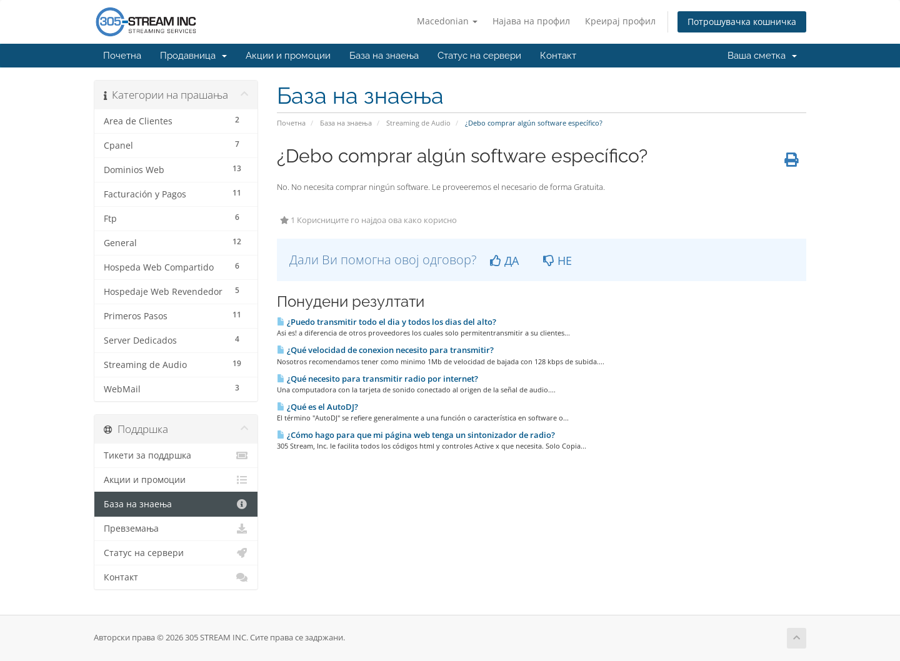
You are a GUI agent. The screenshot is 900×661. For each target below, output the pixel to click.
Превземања (176, 528)
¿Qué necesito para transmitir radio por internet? (377, 378)
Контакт (558, 55)
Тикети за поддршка (176, 455)
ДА (504, 260)
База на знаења (384, 55)
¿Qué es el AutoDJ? (317, 406)
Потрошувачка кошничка (742, 21)
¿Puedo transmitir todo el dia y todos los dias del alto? (386, 321)
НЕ (557, 260)
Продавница (193, 55)
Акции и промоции (288, 55)
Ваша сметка (762, 55)
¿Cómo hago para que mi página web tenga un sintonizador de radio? (416, 434)
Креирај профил (620, 21)
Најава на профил (531, 21)
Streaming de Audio (418, 122)
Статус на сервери (479, 55)
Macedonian (447, 21)
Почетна (122, 55)
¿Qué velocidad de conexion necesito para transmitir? (385, 349)
